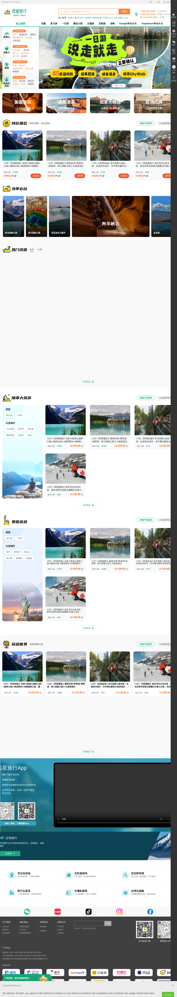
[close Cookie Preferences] (172, 852)
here (151, 859)
